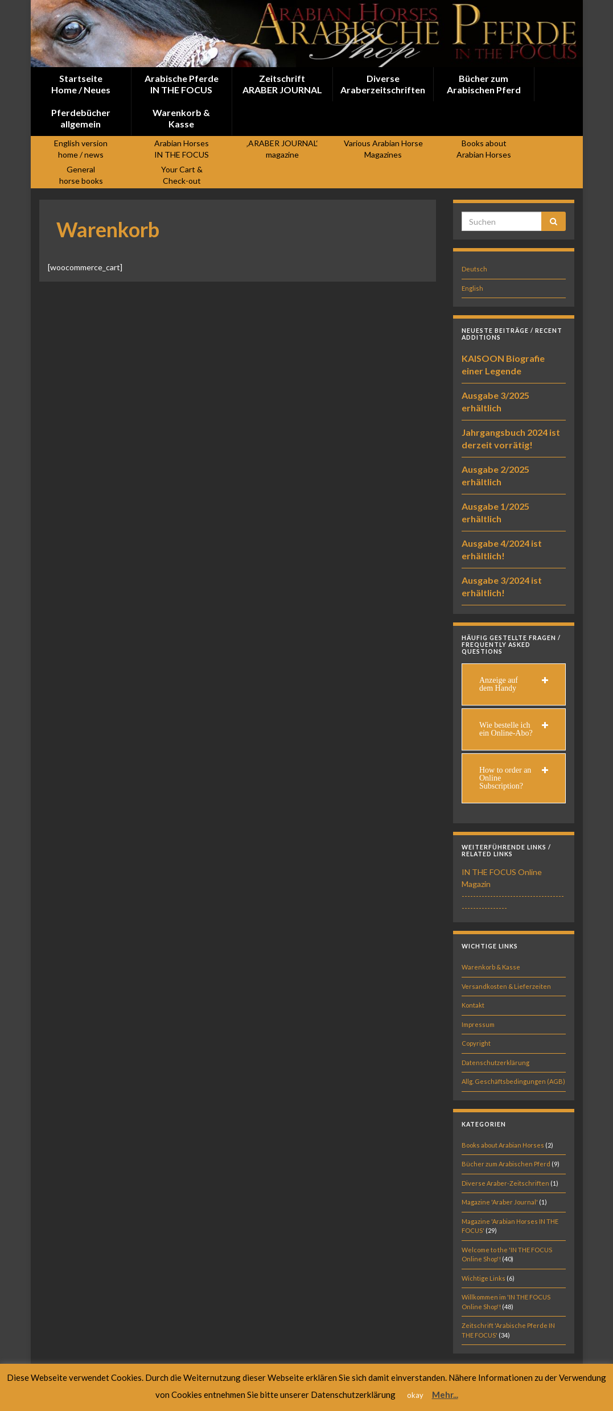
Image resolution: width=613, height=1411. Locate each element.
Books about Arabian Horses (503, 1145)
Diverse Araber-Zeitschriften (505, 1183)
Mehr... (445, 1394)
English (472, 288)
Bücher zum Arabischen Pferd (506, 1163)
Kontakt (473, 1005)
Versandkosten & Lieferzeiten (506, 986)
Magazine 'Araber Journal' (500, 1202)
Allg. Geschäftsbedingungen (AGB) (513, 1081)
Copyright (476, 1043)
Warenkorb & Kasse (491, 967)
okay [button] (415, 1395)
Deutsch (474, 269)
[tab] (513, 684)
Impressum (478, 1024)
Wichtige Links (483, 1278)
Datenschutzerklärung (495, 1062)
